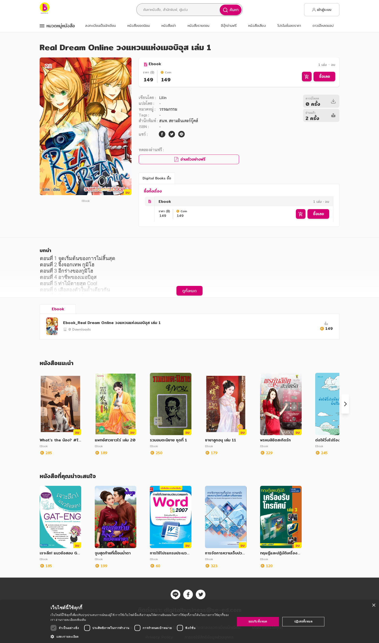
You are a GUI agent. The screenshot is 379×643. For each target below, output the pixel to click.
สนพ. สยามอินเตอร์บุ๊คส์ (178, 120)
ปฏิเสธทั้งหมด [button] (303, 621)
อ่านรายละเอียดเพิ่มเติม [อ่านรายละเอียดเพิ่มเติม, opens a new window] (71, 620)
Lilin (163, 97)
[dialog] (189, 621)
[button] (140, 636)
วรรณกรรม (168, 109)
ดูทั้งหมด (189, 291)
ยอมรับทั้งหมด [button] (257, 621)
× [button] (373, 605)
